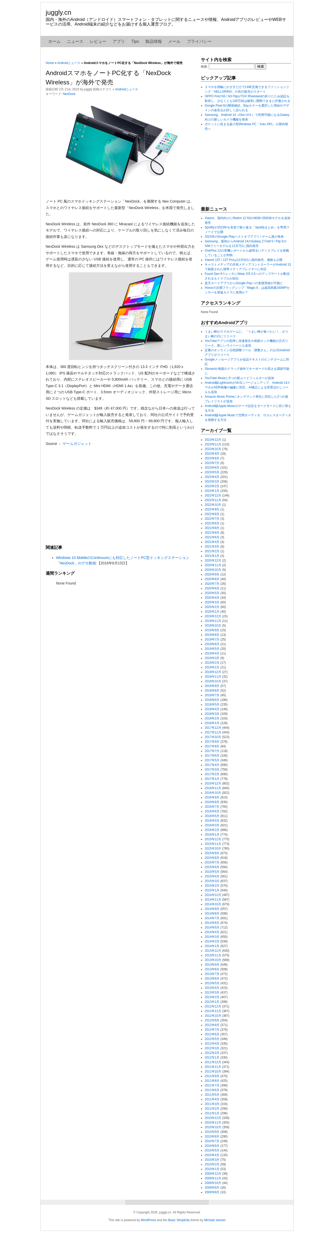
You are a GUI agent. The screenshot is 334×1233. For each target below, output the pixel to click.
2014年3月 (212, 937)
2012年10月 (213, 1016)
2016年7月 (212, 806)
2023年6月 (212, 467)
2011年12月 (213, 1062)
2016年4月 (212, 820)
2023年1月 (212, 491)
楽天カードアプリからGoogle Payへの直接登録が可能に (244, 283)
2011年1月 (212, 1113)
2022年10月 (213, 505)
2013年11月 (213, 955)
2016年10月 (213, 793)
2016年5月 (212, 816)
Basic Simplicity (178, 1220)
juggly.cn (58, 12)
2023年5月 (212, 472)
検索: (204, 66)
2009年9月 (212, 1187)
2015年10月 (213, 848)
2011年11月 (213, 1067)
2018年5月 (212, 704)
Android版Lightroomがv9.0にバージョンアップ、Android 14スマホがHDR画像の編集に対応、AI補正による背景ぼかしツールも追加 (247, 387)
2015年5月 (212, 872)
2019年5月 (212, 649)
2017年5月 (212, 760)
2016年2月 (212, 830)
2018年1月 (212, 723)
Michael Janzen (215, 1220)
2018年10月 (213, 681)
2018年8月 (212, 690)
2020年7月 (212, 584)
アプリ (119, 41)
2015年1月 (212, 890)
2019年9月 (212, 630)
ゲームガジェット (77, 444)
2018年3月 (212, 714)
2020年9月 (212, 574)
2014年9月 (212, 909)
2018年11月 (213, 676)
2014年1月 (212, 946)
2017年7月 (212, 751)
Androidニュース (68, 63)
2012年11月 (213, 1011)
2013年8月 (212, 969)
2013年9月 (212, 964)
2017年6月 (212, 755)
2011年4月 (212, 1099)
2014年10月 (213, 904)
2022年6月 (212, 523)
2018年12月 (213, 672)
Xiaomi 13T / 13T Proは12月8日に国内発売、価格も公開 (243, 260)
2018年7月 (212, 695)
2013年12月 (213, 950)
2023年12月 (213, 440)
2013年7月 (212, 974)
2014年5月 (212, 927)
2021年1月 (212, 556)
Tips (135, 41)
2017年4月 (212, 765)
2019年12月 (213, 616)
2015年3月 (212, 881)
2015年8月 (212, 858)
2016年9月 (212, 797)
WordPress (148, 1220)
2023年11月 (213, 444)
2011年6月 (212, 1090)
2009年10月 (213, 1183)
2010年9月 (212, 1132)
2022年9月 (212, 509)
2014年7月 (212, 918)
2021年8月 (212, 532)
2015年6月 (212, 867)
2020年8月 (212, 579)
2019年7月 (212, 639)
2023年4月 (212, 477)
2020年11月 (213, 565)
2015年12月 (213, 839)
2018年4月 (212, 709)
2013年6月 (212, 978)
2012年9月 (212, 1020)
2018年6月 (212, 700)
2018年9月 (212, 686)
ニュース (75, 41)
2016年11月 (213, 788)
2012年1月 (212, 1057)
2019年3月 (212, 658)
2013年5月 (212, 983)
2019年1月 (212, 667)
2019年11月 (213, 621)
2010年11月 (213, 1122)
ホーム (54, 41)
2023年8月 (212, 458)
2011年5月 (212, 1094)
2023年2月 (212, 486)
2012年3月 (212, 1048)
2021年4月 (212, 542)
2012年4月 (212, 1043)
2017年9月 (212, 741)
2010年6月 (212, 1146)
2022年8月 (212, 514)
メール (174, 41)
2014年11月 (213, 899)
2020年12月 (213, 560)
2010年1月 (212, 1169)
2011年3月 (212, 1104)
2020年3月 (212, 602)
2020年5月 (212, 593)
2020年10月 (213, 570)
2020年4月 (212, 597)
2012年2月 (212, 1053)
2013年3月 (212, 992)
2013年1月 (212, 1002)
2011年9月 (212, 1076)
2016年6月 (212, 811)
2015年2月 (212, 885)
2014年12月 (213, 895)
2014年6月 (212, 923)
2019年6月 (212, 644)
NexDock (69, 94)
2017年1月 (212, 779)
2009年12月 (213, 1173)
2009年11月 (213, 1178)
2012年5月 (212, 1039)
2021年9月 (212, 528)
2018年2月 (212, 718)
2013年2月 (212, 997)
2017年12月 (213, 728)
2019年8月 (212, 635)
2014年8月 (212, 913)
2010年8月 (212, 1136)
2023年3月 (212, 481)
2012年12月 (213, 1006)
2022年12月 (213, 495)
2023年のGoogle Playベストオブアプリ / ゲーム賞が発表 (244, 236)
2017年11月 (213, 732)
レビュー (98, 41)
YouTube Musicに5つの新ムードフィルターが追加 (239, 378)
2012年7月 (212, 1029)
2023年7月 (212, 463)
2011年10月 (213, 1071)
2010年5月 (212, 1150)
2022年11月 (213, 500)
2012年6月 (212, 1034)
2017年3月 (212, 769)
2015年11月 (213, 844)
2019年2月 (212, 662)
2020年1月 (212, 611)
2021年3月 (212, 546)
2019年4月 (212, 653)
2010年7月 (212, 1141)
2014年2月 (212, 941)
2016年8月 (212, 802)
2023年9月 (212, 453)
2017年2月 (212, 774)
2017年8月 (212, 746)
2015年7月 (212, 862)
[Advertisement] (120, 495)
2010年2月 (212, 1164)
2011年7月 (212, 1085)
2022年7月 (212, 519)
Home (50, 63)
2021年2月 (212, 551)
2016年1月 (212, 834)
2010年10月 (213, 1127)
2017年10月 (213, 737)
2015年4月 (212, 876)
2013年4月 (212, 988)
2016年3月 (212, 825)
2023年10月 (213, 449)
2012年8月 (212, 1025)
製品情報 (153, 41)
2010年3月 (212, 1160)
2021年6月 (212, 537)
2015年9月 (212, 853)
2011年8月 (212, 1081)
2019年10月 (213, 625)
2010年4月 (212, 1155)
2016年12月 (213, 783)
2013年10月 (213, 960)
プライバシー (199, 41)
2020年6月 (212, 588)
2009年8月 (212, 1192)
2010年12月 (213, 1118)
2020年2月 (212, 607)
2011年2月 (212, 1108)
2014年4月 (212, 932)
